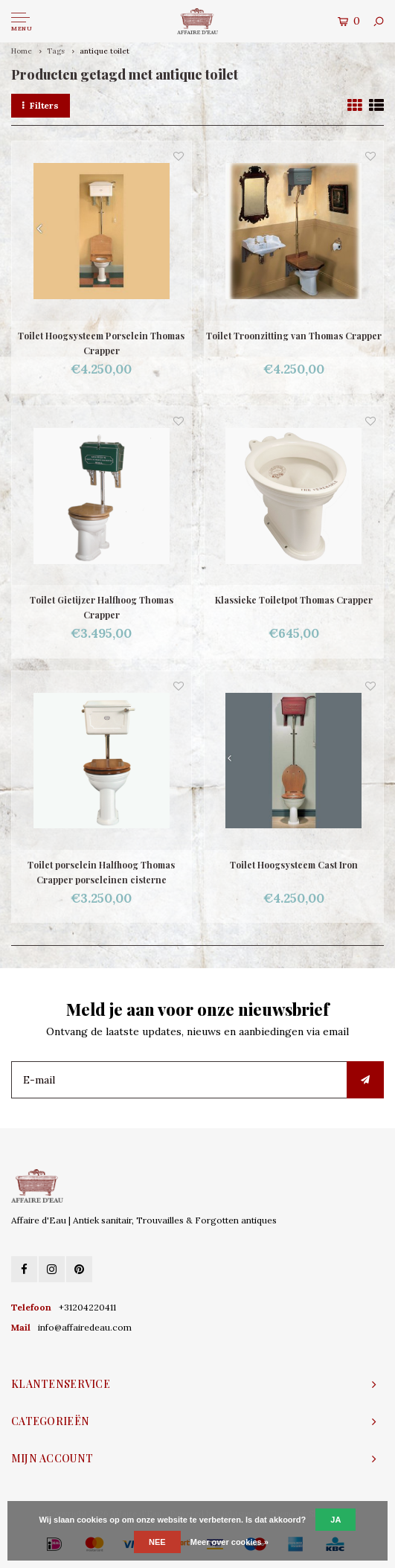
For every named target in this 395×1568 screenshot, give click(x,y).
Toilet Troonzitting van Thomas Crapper (294, 336)
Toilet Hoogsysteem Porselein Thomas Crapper (101, 343)
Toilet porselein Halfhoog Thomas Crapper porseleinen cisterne (101, 872)
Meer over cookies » (229, 1541)
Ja (335, 1519)
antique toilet (104, 51)
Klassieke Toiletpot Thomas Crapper (294, 600)
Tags (56, 51)
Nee (157, 1541)
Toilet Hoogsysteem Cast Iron (294, 865)
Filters (40, 105)
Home (21, 51)
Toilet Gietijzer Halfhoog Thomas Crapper (101, 607)
